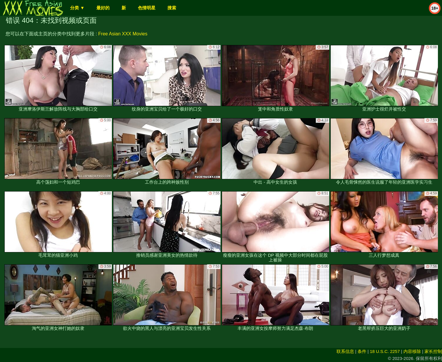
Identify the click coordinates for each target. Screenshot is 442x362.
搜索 (171, 7)
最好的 (103, 7)
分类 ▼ (77, 7)
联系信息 (345, 351)
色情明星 (146, 7)
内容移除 (412, 351)
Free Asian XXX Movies (122, 33)
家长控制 (433, 351)
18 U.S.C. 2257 (385, 351)
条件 (362, 351)
